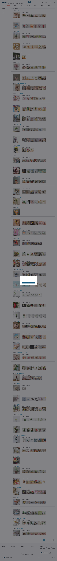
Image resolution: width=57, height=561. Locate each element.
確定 (28, 282)
